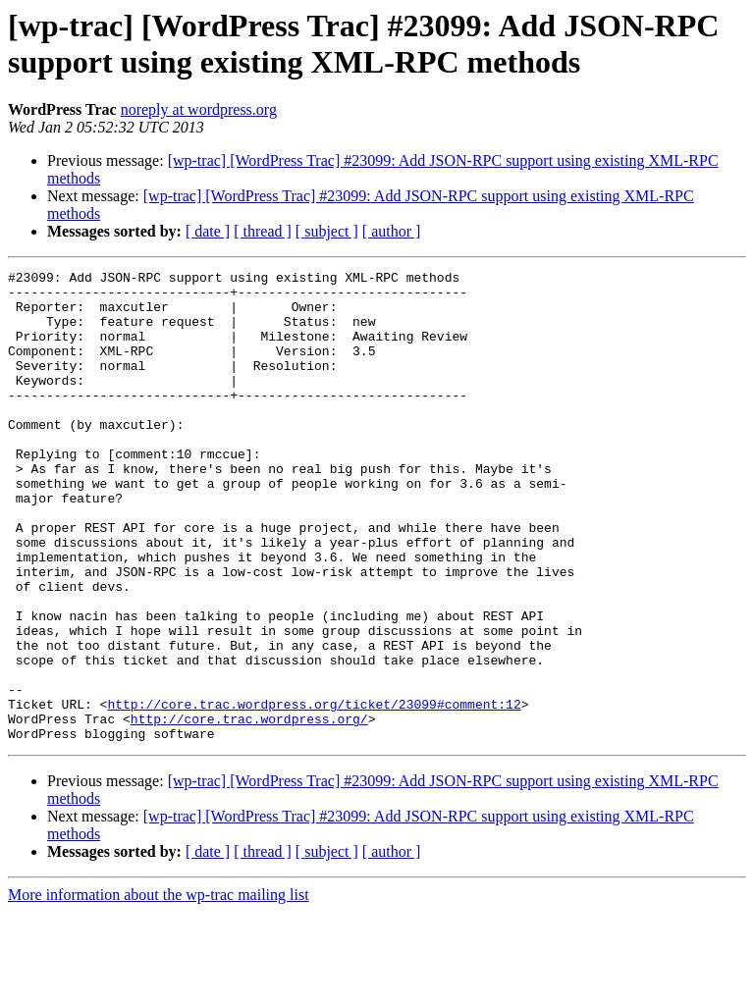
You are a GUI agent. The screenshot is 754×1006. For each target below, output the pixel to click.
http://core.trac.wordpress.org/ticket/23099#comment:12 (313, 792)
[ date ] (208, 231)
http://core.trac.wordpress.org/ (249, 810)
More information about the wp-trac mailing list (158, 988)
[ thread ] (263, 231)
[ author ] (391, 231)
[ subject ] (327, 231)
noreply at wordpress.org (199, 109)
